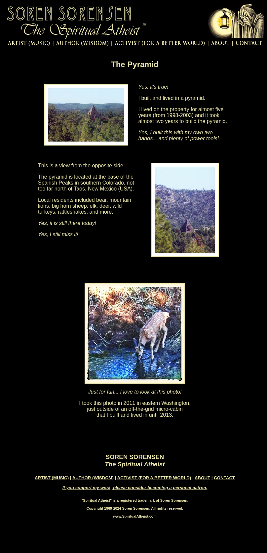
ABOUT (202, 477)
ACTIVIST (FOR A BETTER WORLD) (154, 477)
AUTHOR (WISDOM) (93, 477)
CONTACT (224, 477)
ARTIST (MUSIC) (52, 477)
